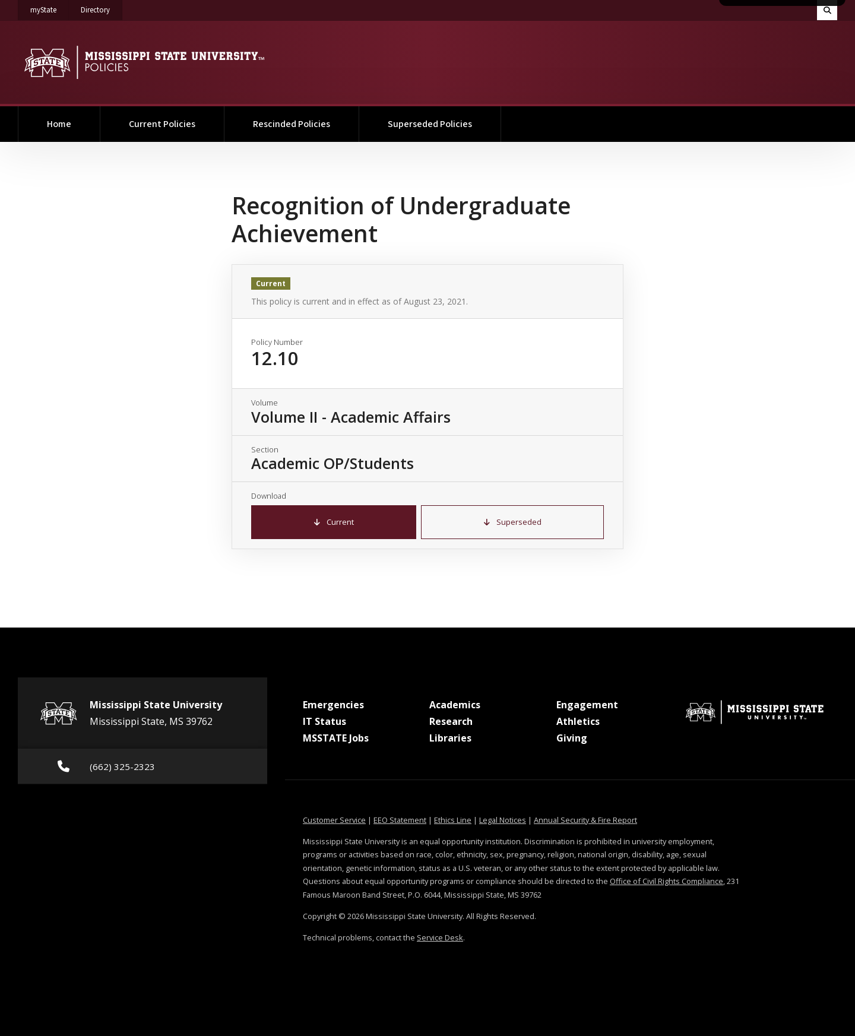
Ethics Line (452, 820)
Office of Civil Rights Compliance (666, 881)
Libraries (450, 737)
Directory (101, 7)
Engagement (587, 704)
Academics (454, 704)
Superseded (513, 522)
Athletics (578, 721)
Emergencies (333, 704)
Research (451, 721)
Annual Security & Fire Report (585, 820)
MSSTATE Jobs (336, 737)
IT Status (324, 721)
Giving (571, 737)
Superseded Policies (430, 124)
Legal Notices (502, 820)
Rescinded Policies (291, 124)
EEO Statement (399, 820)
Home (59, 124)
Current (334, 522)
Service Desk (440, 937)
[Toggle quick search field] (827, 10)
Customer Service (334, 820)
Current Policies (162, 124)
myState (49, 7)
